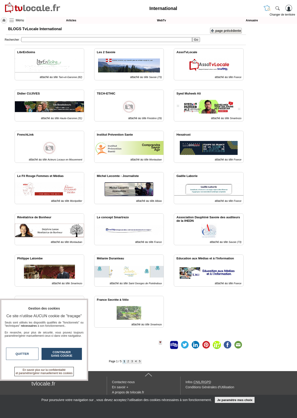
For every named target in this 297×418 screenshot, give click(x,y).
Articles (71, 20)
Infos (198, 382)
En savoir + (120, 387)
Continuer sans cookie (61, 353)
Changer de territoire (282, 14)
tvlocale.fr (43, 383)
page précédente (226, 30)
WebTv (161, 20)
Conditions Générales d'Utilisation (210, 387)
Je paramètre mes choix (234, 400)
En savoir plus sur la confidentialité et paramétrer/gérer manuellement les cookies (44, 371)
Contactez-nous (123, 382)
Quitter (22, 354)
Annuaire (252, 20)
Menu (20, 20)
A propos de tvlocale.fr (128, 392)
